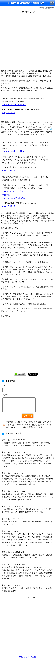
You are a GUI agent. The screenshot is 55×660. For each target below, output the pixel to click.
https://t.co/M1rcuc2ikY (13, 151)
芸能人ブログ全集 (27, 657)
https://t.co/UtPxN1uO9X (14, 104)
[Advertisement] (27, 41)
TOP (52, 3)
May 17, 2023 (8, 170)
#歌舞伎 (6, 195)
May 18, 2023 (8, 112)
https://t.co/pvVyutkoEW (13, 198)
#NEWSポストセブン (12, 191)
